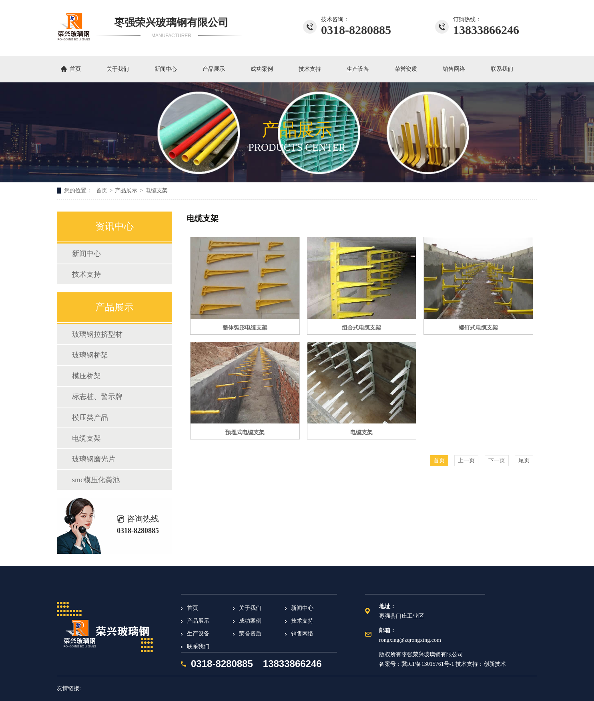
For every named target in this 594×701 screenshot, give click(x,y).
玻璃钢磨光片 (93, 459)
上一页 (466, 460)
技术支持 (310, 69)
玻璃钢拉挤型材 (97, 334)
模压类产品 (90, 417)
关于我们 (117, 69)
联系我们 (502, 69)
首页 (75, 69)
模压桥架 (86, 376)
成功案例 (262, 69)
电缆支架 (156, 191)
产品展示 (214, 69)
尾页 (524, 460)
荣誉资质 (406, 69)
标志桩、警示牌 (97, 397)
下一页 (496, 460)
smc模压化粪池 (96, 480)
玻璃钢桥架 (90, 355)
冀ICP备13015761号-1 (427, 664)
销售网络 (454, 69)
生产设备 (358, 69)
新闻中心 (166, 69)
